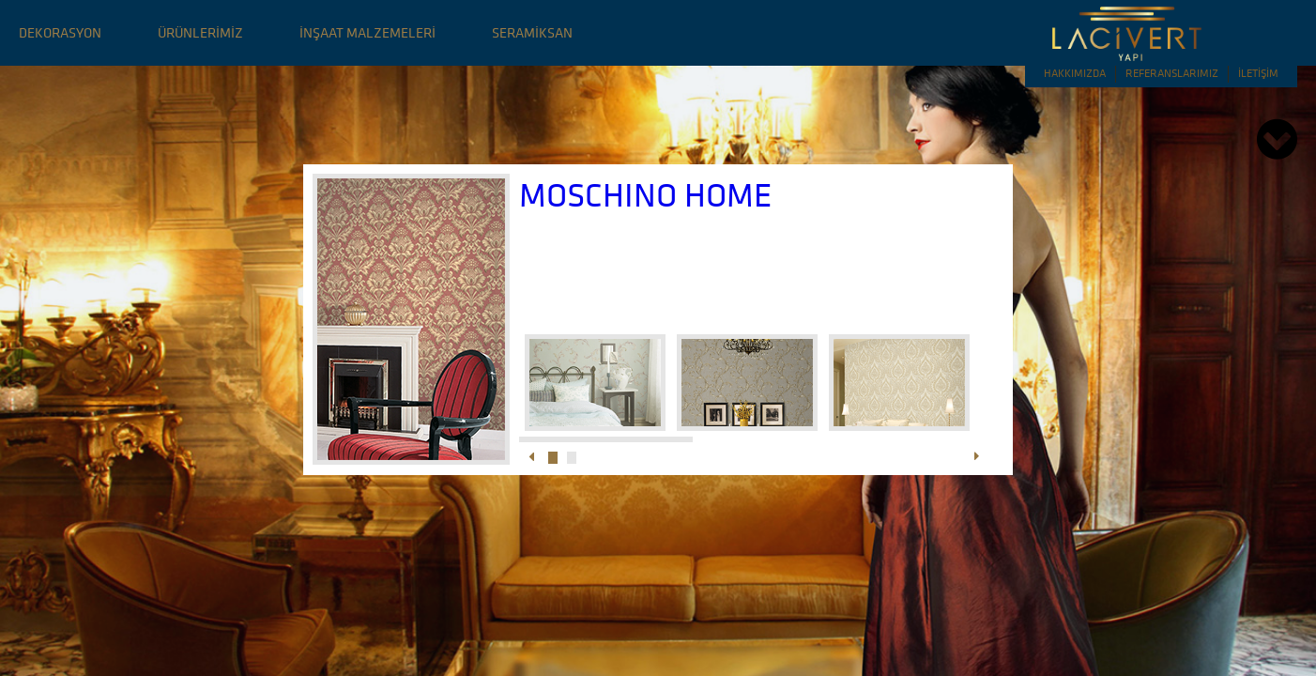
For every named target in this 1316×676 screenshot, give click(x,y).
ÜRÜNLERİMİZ (200, 32)
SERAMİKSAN (532, 32)
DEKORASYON (60, 32)
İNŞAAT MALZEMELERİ (367, 32)
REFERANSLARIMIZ (1171, 73)
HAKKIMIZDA (1075, 73)
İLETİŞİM (1258, 73)
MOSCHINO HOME (645, 195)
